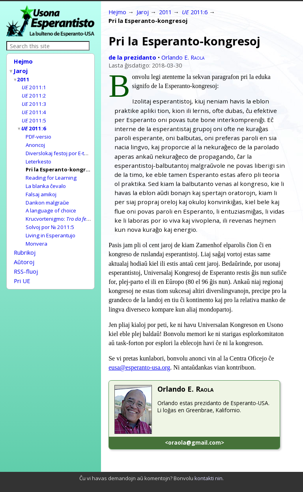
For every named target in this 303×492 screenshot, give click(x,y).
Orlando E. (182, 57)
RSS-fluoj (26, 260)
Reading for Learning (51, 171)
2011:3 (34, 101)
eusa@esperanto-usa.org (139, 367)
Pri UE (22, 268)
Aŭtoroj (24, 251)
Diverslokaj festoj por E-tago (60, 148)
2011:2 (34, 93)
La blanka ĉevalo (46, 179)
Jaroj (21, 70)
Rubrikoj (25, 242)
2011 (23, 77)
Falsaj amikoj (41, 187)
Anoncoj (35, 140)
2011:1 (34, 85)
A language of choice (51, 202)
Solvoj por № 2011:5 (50, 218)
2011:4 (34, 109)
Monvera (36, 234)
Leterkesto (38, 156)
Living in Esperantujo (50, 226)
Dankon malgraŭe (47, 195)
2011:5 (34, 116)
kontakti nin (209, 478)
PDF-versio (38, 132)
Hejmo (23, 61)
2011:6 (34, 124)
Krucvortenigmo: (78, 210)
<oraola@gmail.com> (194, 442)
